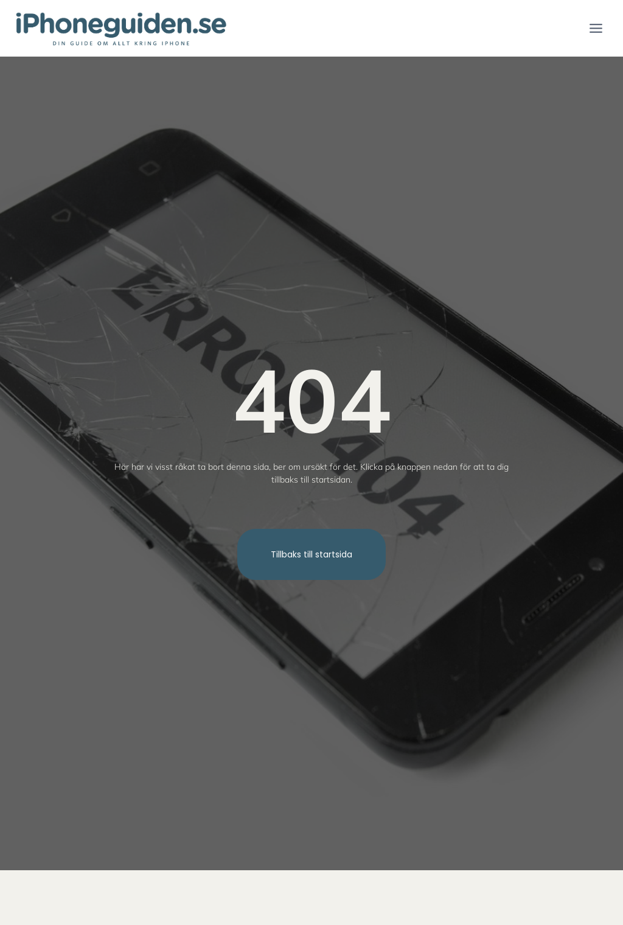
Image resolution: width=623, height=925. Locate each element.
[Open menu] (595, 28)
